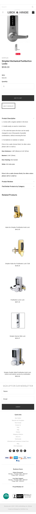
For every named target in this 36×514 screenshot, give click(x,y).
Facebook (14, 451)
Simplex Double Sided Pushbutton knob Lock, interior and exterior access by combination (17, 373)
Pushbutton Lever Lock (17, 300)
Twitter (10, 451)
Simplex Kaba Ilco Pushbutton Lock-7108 (17, 263)
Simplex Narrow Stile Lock (17, 336)
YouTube (17, 451)
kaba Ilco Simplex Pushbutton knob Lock (17, 227)
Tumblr (25, 451)
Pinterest (21, 451)
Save (19, 54)
